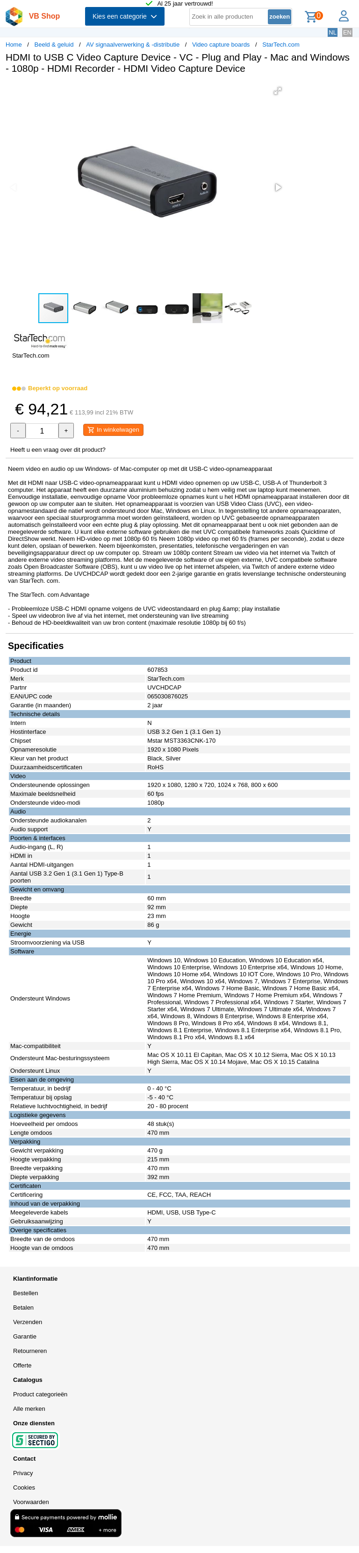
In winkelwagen (113, 430)
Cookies (24, 1487)
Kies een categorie (125, 16)
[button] (277, 90)
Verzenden (27, 1321)
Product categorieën (40, 1394)
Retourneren (30, 1350)
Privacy (23, 1473)
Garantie (24, 1336)
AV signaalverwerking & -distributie (133, 44)
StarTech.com (280, 44)
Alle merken (29, 1408)
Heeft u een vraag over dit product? (58, 449)
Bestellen (25, 1293)
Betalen (23, 1307)
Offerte (22, 1365)
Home (14, 44)
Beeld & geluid (54, 44)
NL (333, 32)
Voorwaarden (31, 1501)
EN (347, 32)
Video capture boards (221, 44)
